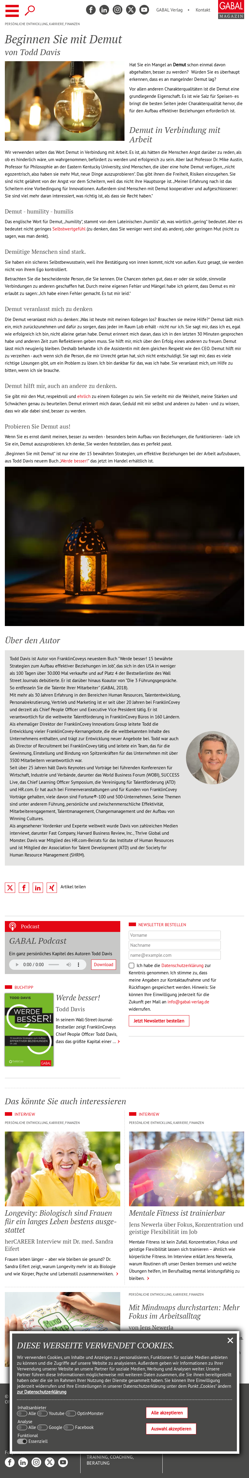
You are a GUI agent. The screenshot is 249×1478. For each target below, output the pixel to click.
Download (103, 964)
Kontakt (203, 10)
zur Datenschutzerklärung (41, 1392)
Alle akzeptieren (167, 1413)
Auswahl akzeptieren (171, 1429)
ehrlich (84, 396)
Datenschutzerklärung (182, 965)
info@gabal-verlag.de (188, 1002)
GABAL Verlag (169, 10)
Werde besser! (74, 461)
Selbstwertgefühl (68, 229)
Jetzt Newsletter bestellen (159, 1021)
